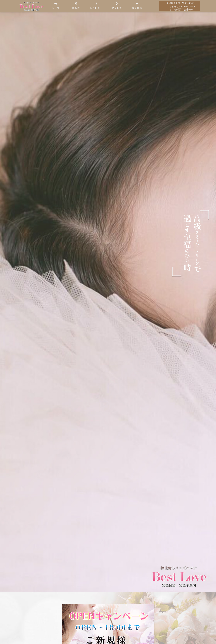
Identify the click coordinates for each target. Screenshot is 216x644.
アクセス (116, 5)
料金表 (76, 5)
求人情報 (137, 5)
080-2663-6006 (180, 3)
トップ (56, 5)
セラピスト (96, 5)
